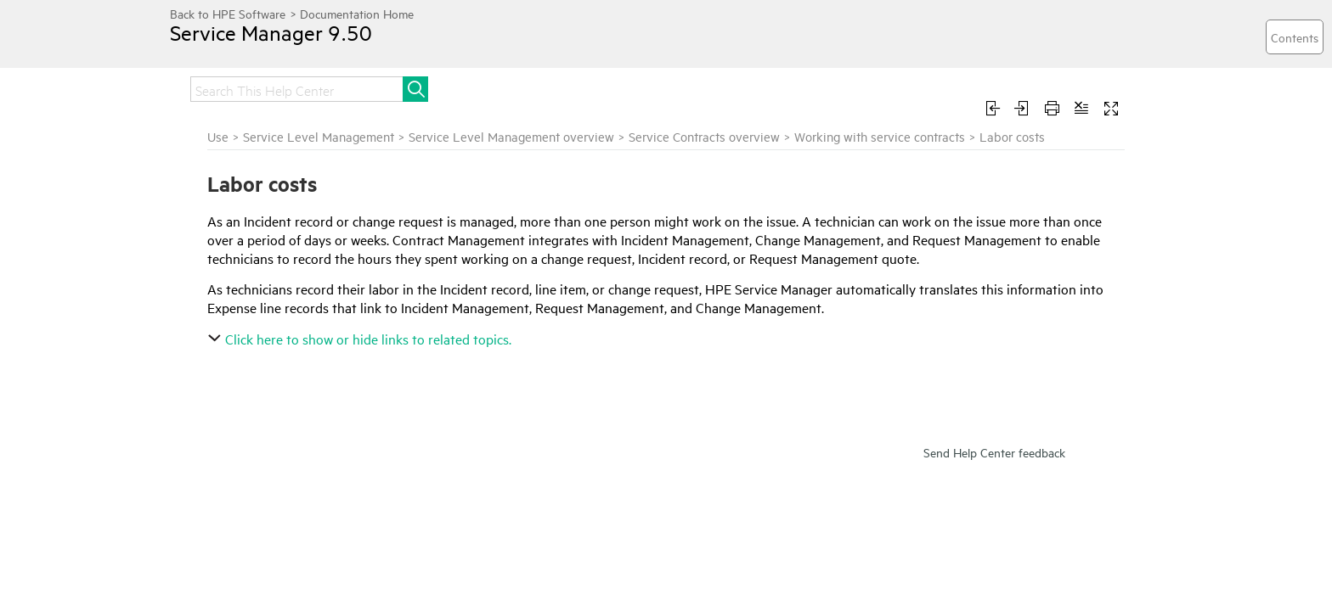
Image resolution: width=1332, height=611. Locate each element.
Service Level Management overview (715, 156)
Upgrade (567, 87)
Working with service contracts (257, 201)
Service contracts (229, 225)
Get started (409, 87)
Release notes (301, 87)
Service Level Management (522, 156)
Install (491, 87)
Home (209, 87)
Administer (743, 87)
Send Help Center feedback (994, 552)
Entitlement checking (239, 316)
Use (818, 87)
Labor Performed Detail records (275, 431)
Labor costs (215, 408)
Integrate (651, 87)
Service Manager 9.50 (288, 45)
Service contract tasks (241, 247)
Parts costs (213, 454)
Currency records (229, 477)
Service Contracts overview (908, 156)
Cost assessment (228, 385)
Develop (999, 87)
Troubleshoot (901, 87)
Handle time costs (231, 362)
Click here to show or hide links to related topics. (565, 414)
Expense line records (238, 339)
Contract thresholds (236, 270)
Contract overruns (232, 293)
